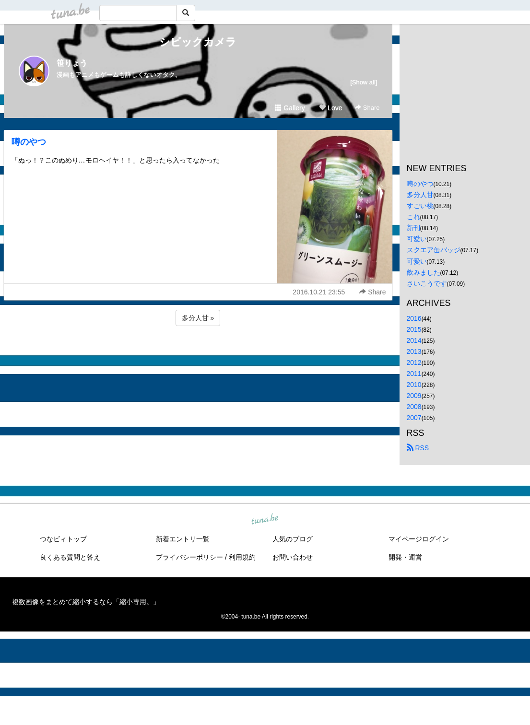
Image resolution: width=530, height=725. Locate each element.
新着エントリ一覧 (183, 539)
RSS (418, 448)
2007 (414, 417)
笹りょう (72, 63)
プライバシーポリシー (189, 557)
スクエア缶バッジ (433, 250)
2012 (414, 362)
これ (413, 217)
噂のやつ (29, 142)
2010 (414, 384)
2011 (414, 373)
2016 (414, 318)
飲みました (423, 272)
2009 (414, 395)
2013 (414, 351)
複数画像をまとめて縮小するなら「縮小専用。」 (86, 602)
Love (330, 108)
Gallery (290, 108)
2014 (414, 340)
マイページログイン (419, 539)
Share (367, 107)
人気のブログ (292, 539)
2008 (414, 406)
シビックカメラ (197, 42)
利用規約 (242, 557)
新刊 (413, 228)
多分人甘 (420, 195)
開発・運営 (405, 557)
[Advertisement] (198, 353)
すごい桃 (420, 206)
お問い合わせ (292, 557)
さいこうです (427, 283)
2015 (414, 329)
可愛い (417, 239)
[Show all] (363, 82)
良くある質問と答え (70, 557)
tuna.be (265, 519)
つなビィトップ (63, 539)
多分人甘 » (198, 318)
